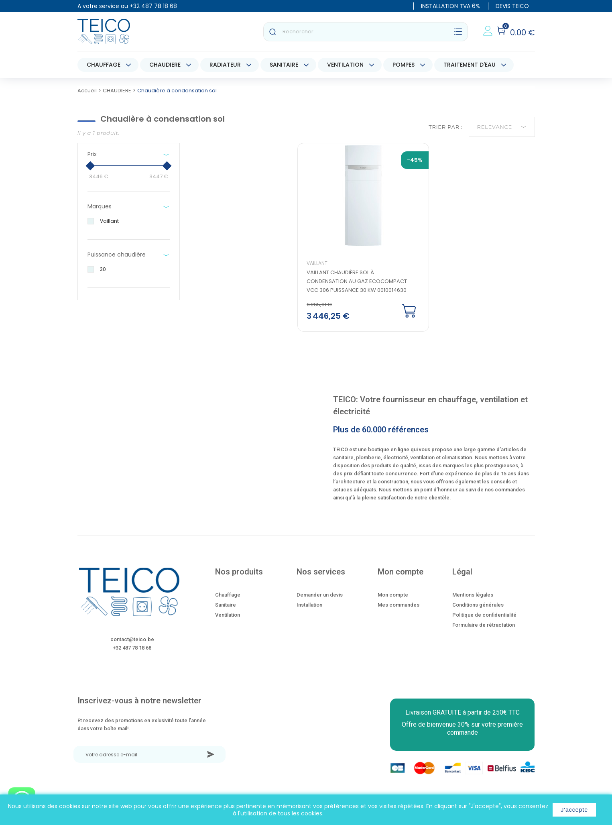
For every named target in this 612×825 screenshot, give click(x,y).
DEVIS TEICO (512, 6)
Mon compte (393, 601)
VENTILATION (345, 65)
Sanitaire (225, 611)
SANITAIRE (284, 65)
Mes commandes (398, 611)
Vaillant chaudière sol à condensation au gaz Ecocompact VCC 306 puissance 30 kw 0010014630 (360, 287)
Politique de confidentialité (484, 621)
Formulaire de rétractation (483, 631)
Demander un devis (320, 601)
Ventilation (227, 621)
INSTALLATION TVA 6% (450, 6)
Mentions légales (472, 601)
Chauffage (227, 601)
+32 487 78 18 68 (153, 6)
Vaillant (320, 269)
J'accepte (574, 810)
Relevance (502, 127)
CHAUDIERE (165, 65)
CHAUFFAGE (103, 65)
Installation (309, 611)
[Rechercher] (365, 31)
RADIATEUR (225, 65)
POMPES (403, 65)
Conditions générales (478, 611)
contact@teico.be (132, 645)
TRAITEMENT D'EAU (469, 65)
